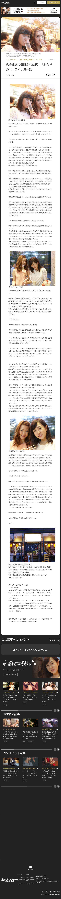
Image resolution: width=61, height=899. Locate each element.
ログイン (41, 2)
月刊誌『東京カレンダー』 (41, 876)
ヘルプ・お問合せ (21, 877)
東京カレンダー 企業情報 (21, 883)
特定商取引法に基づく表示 (30, 883)
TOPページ (20, 874)
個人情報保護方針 (30, 877)
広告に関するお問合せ (22, 880)
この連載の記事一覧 (10, 674)
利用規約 (28, 874)
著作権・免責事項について (30, 880)
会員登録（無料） (53, 2)
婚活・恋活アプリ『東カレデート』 (43, 878)
